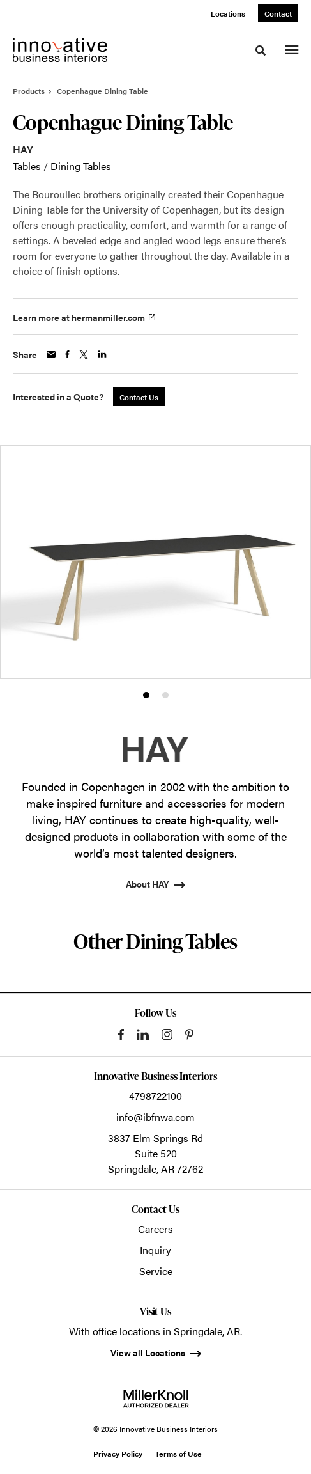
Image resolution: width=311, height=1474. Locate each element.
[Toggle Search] (260, 50)
